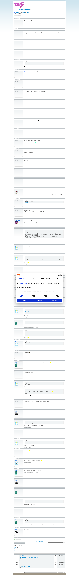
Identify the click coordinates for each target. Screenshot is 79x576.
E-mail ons (55, 572)
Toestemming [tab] (21, 278)
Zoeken (29, 9)
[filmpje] (26, 202)
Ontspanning (23, 12)
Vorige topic (37, 541)
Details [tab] (33, 278)
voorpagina (18, 1)
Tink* (16, 362)
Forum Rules (16, 550)
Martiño (16, 246)
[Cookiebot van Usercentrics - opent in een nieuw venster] (57, 275)
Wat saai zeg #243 (22, 555)
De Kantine (27, 12)
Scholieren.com (59, 572)
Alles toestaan (54, 300)
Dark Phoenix (17, 220)
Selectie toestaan (39, 300)
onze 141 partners (23, 283)
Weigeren (24, 300)
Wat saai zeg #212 (22, 559)
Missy (16, 529)
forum (21, 1)
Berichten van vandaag (24, 9)
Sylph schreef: (27, 383)
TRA (16, 411)
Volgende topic (41, 541)
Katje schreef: (27, 62)
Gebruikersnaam (52, 5)
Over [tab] (57, 278)
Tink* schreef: (27, 342)
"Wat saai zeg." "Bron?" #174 (24, 564)
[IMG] (15, 548)
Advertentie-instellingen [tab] (45, 278)
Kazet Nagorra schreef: (29, 201)
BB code (15, 547)
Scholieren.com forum (18, 12)
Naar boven (63, 572)
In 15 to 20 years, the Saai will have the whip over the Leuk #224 (30, 557)
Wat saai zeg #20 (18, 13)
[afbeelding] (27, 311)
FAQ (20, 9)
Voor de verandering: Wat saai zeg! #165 (26, 566)
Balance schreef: (28, 231)
